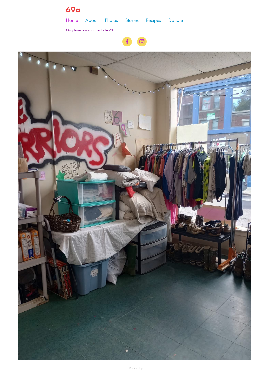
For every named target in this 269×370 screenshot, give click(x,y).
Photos (111, 20)
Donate (175, 20)
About (91, 20)
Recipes (153, 20)
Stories (132, 20)
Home (72, 20)
